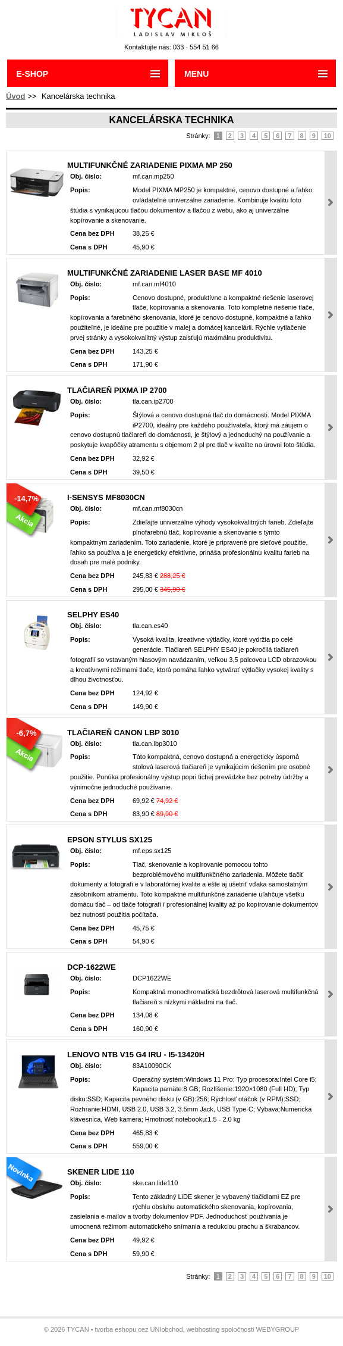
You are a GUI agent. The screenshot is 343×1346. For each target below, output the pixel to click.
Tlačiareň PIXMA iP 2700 (117, 390)
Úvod (16, 96)
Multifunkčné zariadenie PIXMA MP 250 (149, 165)
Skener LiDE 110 (100, 1171)
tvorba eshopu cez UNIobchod (139, 1329)
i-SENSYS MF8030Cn (106, 497)
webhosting (203, 1329)
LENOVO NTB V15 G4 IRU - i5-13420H (135, 1054)
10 (327, 135)
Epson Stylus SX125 (109, 839)
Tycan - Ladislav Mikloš (171, 22)
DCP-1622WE (91, 967)
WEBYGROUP (277, 1329)
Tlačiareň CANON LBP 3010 (123, 732)
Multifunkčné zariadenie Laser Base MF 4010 (164, 272)
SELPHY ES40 (93, 614)
